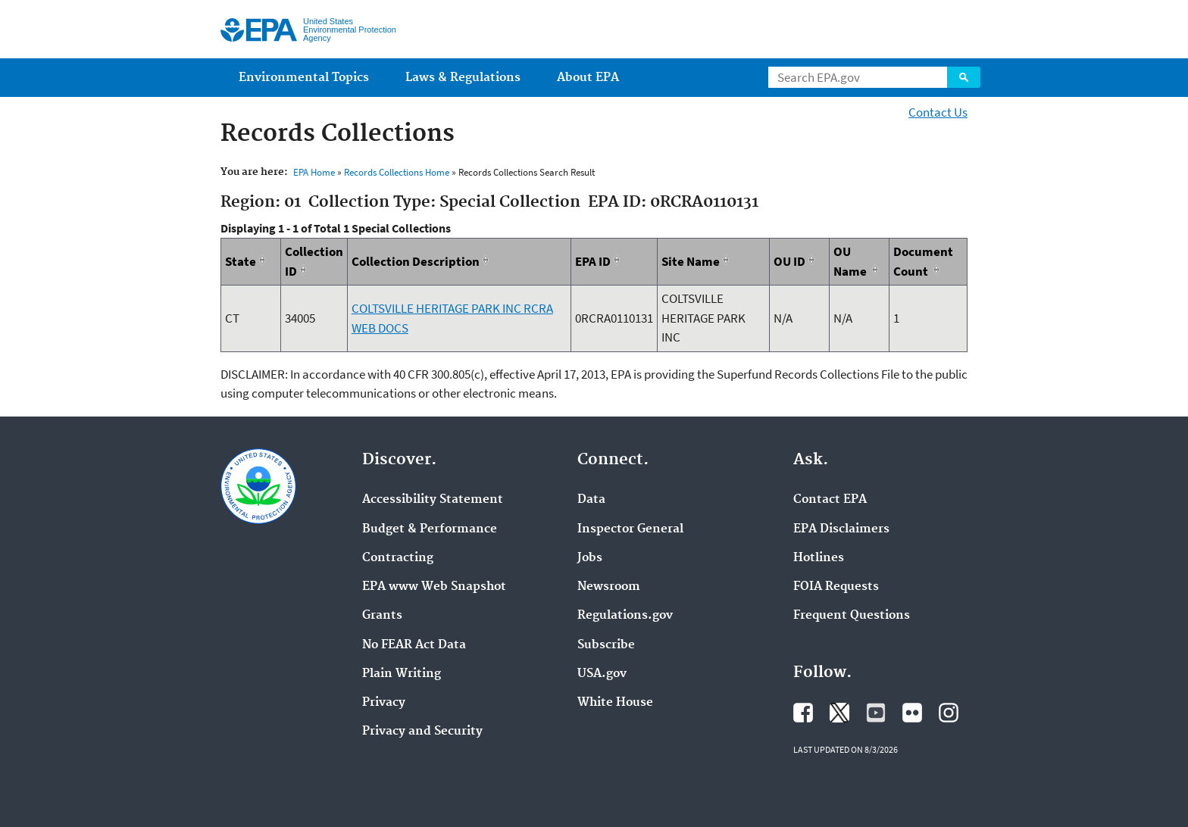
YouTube (876, 712)
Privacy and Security (422, 731)
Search (963, 77)
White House (615, 703)
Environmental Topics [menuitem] (304, 77)
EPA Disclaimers (841, 529)
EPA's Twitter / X (839, 712)
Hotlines (818, 558)
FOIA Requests (836, 587)
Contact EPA (830, 500)
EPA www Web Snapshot (434, 587)
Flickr (912, 712)
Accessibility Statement (432, 500)
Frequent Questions (851, 616)
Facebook (803, 712)
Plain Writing (401, 674)
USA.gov (602, 674)
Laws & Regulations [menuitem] (463, 77)
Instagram (948, 712)
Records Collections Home (396, 172)
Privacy (383, 703)
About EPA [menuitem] (588, 77)
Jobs (589, 558)
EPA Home (314, 172)
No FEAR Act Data (414, 645)
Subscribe (606, 645)
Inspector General (630, 529)
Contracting (397, 558)
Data (591, 500)
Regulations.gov (625, 616)
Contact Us (938, 112)
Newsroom (608, 587)
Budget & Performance (429, 529)
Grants (382, 616)
